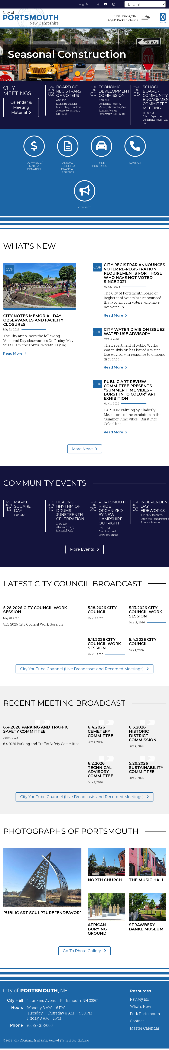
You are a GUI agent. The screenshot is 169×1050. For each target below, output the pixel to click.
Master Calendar (144, 1028)
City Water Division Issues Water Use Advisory (134, 331)
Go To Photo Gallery (82, 951)
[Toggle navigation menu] (162, 18)
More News (82, 449)
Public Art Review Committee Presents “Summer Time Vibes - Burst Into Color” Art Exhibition (130, 390)
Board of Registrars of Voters (68, 91)
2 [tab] (83, 73)
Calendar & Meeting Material (21, 107)
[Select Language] (145, 4)
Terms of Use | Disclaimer (75, 1040)
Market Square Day (22, 506)
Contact (137, 1020)
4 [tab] (93, 73)
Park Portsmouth (145, 1013)
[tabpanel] (84, 54)
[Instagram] (113, 4)
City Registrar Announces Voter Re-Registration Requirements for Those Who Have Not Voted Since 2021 (134, 273)
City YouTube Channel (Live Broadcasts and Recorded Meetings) (82, 669)
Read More (13, 353)
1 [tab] (77, 73)
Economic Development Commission (114, 91)
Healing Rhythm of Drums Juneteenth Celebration (70, 510)
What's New (140, 1006)
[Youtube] (105, 4)
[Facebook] (98, 4)
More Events (82, 549)
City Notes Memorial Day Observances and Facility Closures (33, 320)
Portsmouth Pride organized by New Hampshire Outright (113, 513)
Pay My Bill (139, 999)
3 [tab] (88, 73)
